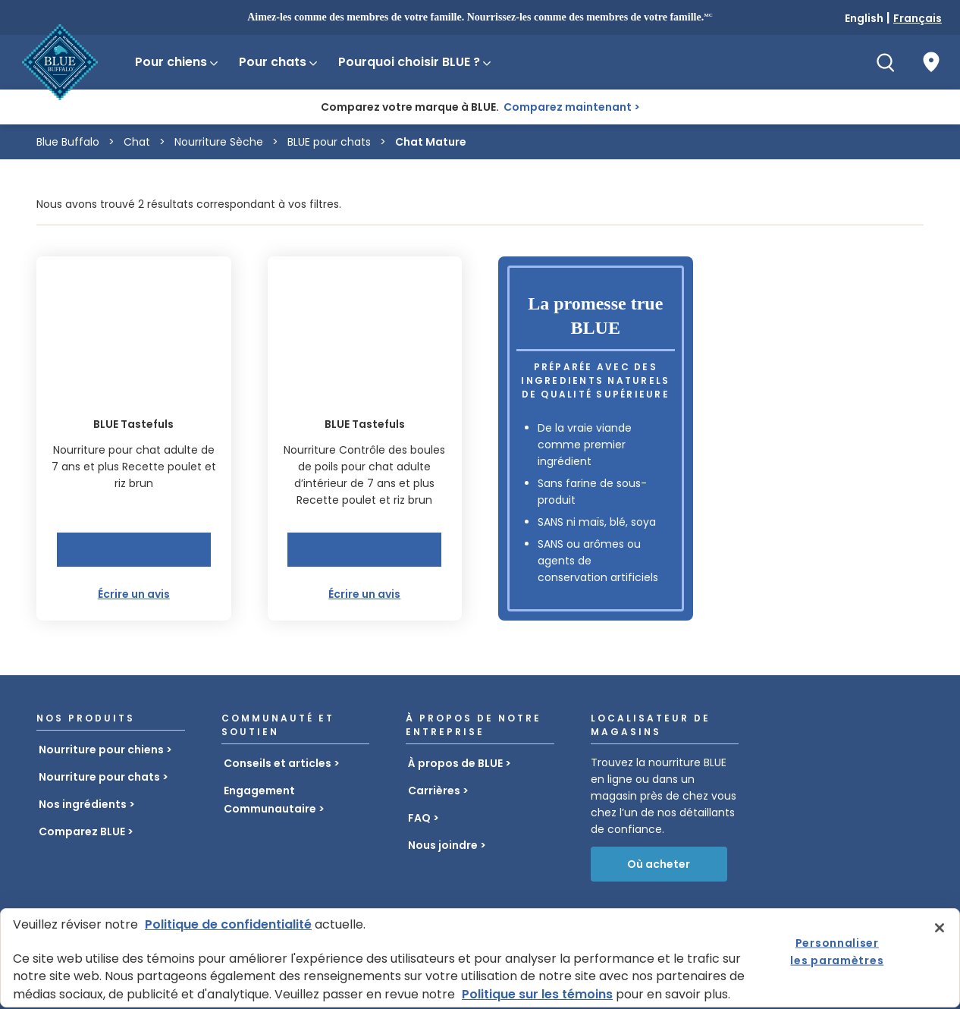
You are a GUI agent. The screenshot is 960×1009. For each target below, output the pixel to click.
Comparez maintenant (568, 107)
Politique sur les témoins (537, 994)
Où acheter (658, 864)
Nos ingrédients (83, 804)
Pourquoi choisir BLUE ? (415, 62)
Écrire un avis (134, 594)
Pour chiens (177, 62)
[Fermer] (939, 928)
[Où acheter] (931, 62)
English (864, 18)
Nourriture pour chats (99, 776)
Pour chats (279, 62)
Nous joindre (443, 845)
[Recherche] (885, 62)
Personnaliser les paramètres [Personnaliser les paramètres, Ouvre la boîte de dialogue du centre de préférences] (836, 951)
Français (917, 18)
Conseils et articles (277, 763)
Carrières (434, 790)
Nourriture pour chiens (101, 749)
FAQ (419, 817)
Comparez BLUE (82, 831)
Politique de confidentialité (228, 924)
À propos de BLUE (455, 763)
